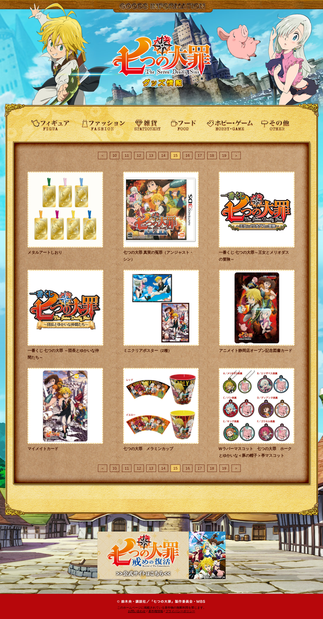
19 (224, 155)
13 (151, 155)
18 (212, 155)
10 (115, 155)
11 (127, 155)
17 (200, 155)
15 (175, 155)
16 (187, 155)
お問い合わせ (137, 611)
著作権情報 (155, 611)
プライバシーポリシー (180, 611)
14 (163, 155)
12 (139, 155)
